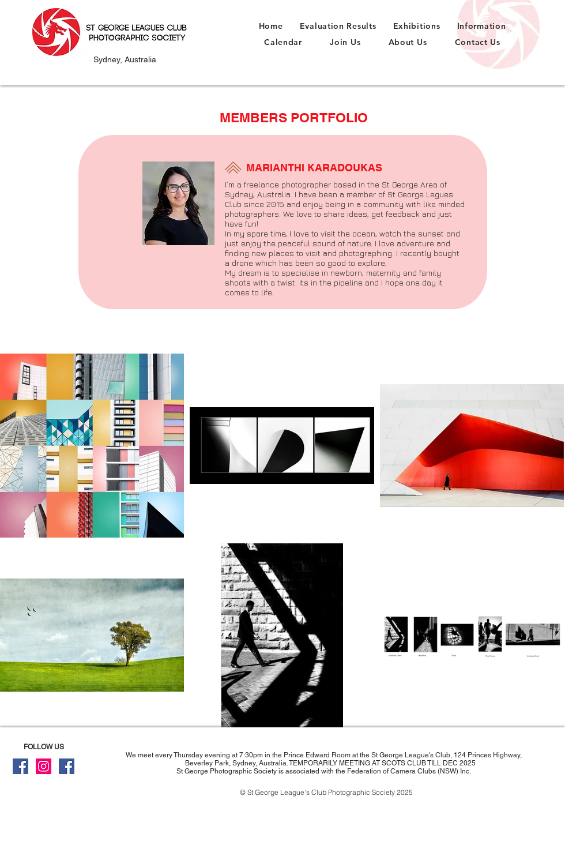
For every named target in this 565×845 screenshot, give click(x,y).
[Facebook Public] (20, 766)
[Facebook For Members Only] (66, 766)
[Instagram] (43, 766)
